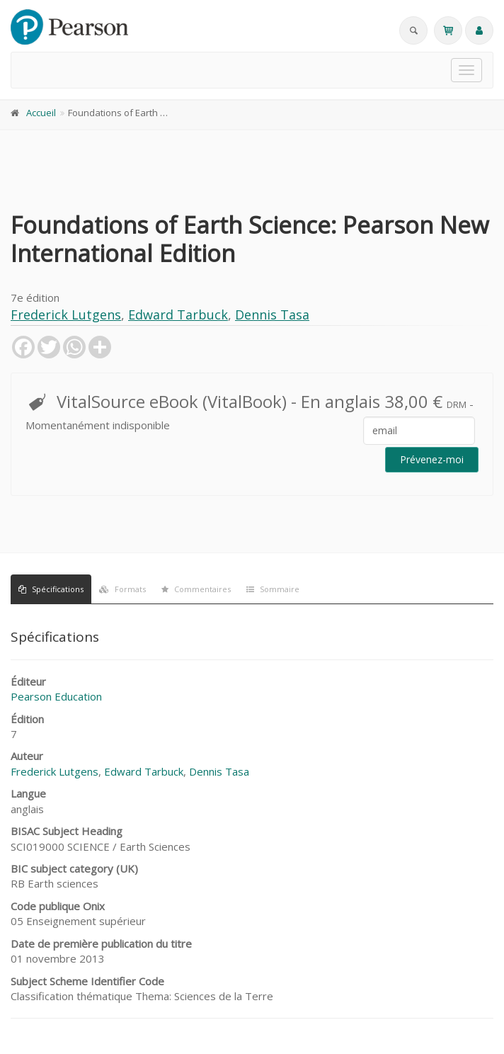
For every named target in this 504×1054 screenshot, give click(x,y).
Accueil (41, 112)
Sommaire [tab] (272, 589)
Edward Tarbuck (178, 314)
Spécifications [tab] (51, 589)
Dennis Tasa (272, 314)
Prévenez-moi (432, 459)
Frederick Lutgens (66, 314)
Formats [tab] (122, 589)
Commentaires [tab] (196, 589)
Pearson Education (56, 696)
